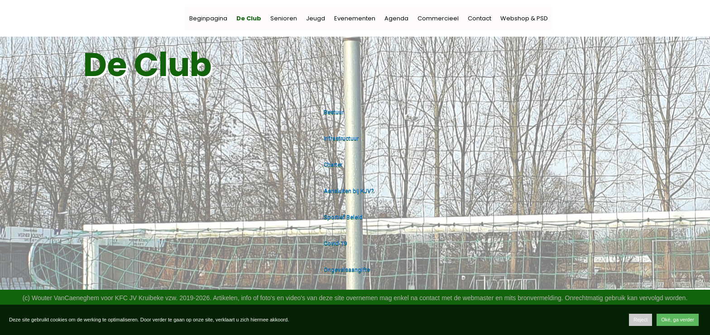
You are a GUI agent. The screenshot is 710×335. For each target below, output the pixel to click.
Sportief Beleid (343, 217)
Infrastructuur (341, 138)
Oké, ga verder (677, 319)
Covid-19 (335, 243)
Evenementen (354, 18)
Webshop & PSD (524, 18)
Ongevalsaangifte (347, 269)
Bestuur (334, 112)
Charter (333, 164)
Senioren (283, 18)
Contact (479, 18)
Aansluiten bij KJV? (349, 190)
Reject (640, 319)
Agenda (396, 18)
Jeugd (315, 18)
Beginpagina (208, 18)
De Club (248, 18)
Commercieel (438, 18)
